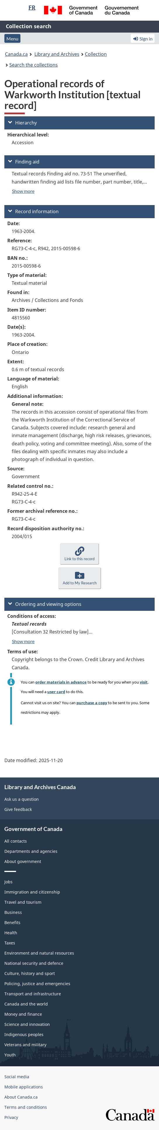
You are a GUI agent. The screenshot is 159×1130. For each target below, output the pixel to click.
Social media (16, 1076)
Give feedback (18, 809)
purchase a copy (91, 702)
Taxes (9, 943)
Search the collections (33, 65)
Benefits (12, 922)
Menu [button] (12, 38)
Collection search (28, 26)
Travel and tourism (22, 902)
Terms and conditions (25, 1107)
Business (13, 912)
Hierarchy (22, 123)
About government (22, 861)
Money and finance (23, 1014)
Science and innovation (27, 1024)
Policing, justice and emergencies (37, 983)
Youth (10, 1055)
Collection (96, 54)
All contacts (15, 841)
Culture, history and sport (29, 973)
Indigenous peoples (23, 1034)
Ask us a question (21, 799)
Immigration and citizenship (32, 892)
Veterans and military (25, 1044)
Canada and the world (26, 1004)
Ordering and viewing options (44, 604)
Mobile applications (23, 1087)
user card (56, 691)
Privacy (11, 1117)
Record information (33, 211)
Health (10, 932)
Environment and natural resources (39, 953)
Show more (23, 191)
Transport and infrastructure (32, 993)
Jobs (8, 882)
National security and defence (33, 963)
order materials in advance (61, 682)
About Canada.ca (21, 1097)
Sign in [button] (143, 38)
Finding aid (23, 162)
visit (144, 682)
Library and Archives (56, 54)
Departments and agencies (30, 851)
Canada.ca (16, 54)
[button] (79, 554)
